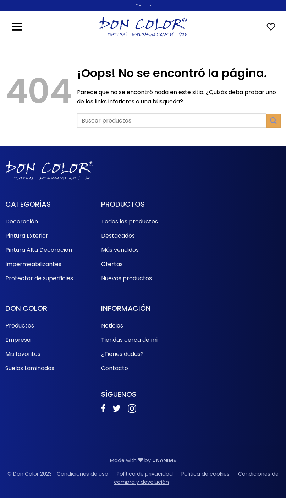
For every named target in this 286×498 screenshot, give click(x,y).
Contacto (143, 5)
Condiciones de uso (82, 473)
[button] (17, 27)
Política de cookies (205, 473)
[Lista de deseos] (270, 27)
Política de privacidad (145, 473)
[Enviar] (273, 121)
